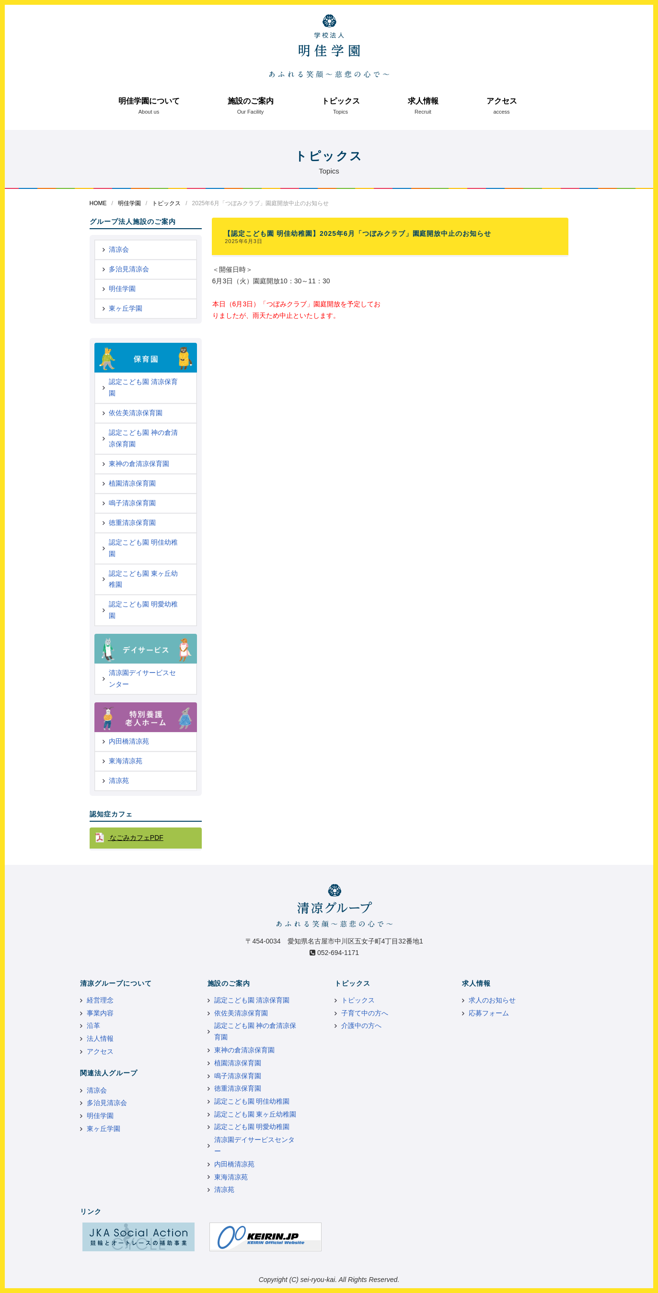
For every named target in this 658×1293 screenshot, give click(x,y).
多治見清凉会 (129, 269)
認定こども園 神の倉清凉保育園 (143, 438)
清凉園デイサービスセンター (142, 678)
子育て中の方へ (364, 1013)
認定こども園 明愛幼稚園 (143, 609)
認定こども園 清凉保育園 (143, 387)
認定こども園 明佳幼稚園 (143, 548)
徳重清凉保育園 (132, 522)
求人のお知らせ (492, 1000)
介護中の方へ (361, 1025)
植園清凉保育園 (132, 483)
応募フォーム (489, 1013)
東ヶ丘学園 (125, 308)
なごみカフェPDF (135, 837)
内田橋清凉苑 (129, 741)
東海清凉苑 (125, 761)
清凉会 (119, 249)
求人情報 (423, 101)
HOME (98, 203)
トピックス (341, 101)
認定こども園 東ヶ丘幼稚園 (143, 579)
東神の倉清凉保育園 (139, 463)
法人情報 (100, 1038)
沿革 (93, 1025)
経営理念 (100, 1000)
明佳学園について (149, 101)
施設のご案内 (251, 101)
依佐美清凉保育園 (135, 413)
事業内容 (100, 1013)
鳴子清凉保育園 (132, 503)
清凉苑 (119, 780)
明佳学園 (129, 203)
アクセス (501, 101)
